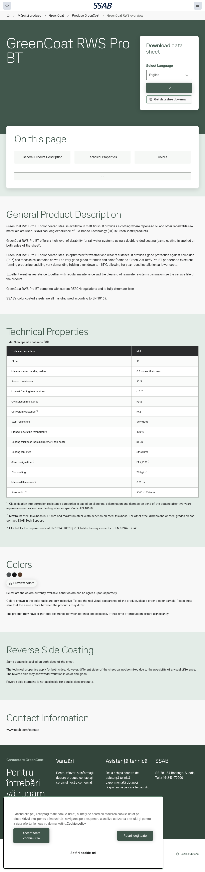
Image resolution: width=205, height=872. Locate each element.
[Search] (7, 6)
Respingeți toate (119, 838)
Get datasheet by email (168, 99)
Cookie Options (187, 854)
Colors (162, 157)
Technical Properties (102, 157)
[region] (83, 835)
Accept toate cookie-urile (47, 838)
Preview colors (21, 583)
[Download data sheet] (169, 88)
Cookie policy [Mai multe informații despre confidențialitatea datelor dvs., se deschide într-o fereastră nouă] (76, 829)
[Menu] (198, 6)
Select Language (159, 65)
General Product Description (42, 157)
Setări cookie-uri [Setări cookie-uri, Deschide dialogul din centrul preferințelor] (83, 853)
